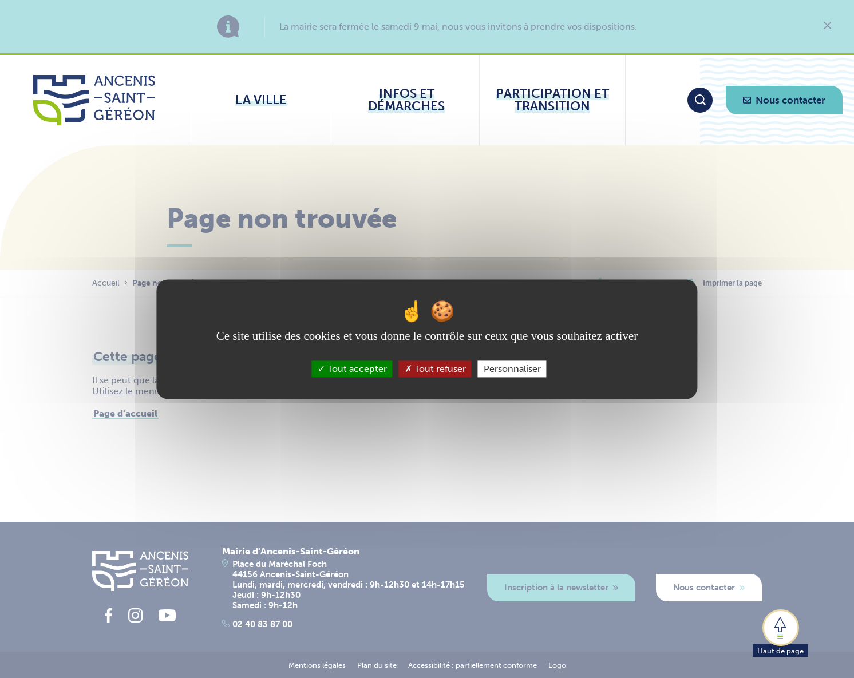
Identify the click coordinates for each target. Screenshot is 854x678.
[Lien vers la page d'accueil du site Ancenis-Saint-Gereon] (94, 100)
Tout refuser (435, 368)
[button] (780, 632)
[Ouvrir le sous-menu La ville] (261, 100)
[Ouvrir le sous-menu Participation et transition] (552, 100)
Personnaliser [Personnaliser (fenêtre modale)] (512, 368)
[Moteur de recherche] (700, 100)
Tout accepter (352, 368)
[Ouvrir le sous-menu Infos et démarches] (407, 100)
